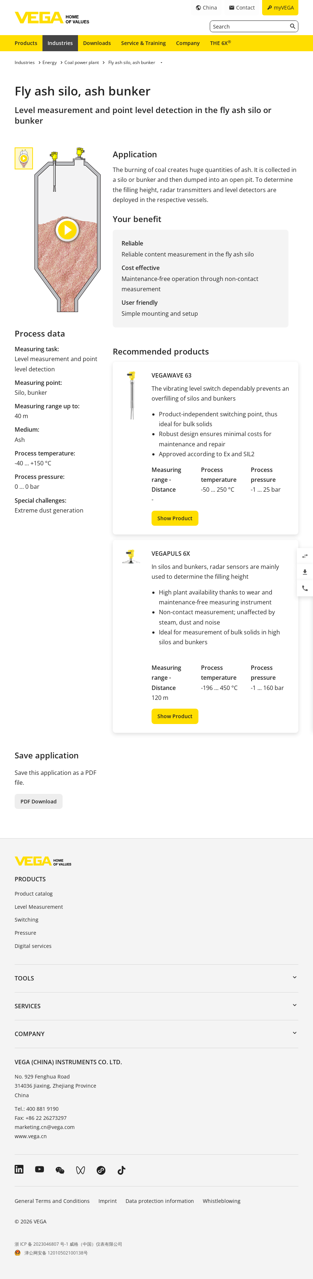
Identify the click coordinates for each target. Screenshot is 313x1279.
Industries (60, 43)
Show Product (175, 518)
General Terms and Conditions (52, 1200)
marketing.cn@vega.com (45, 1127)
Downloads (97, 43)
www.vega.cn (31, 1136)
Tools (24, 978)
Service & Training (143, 43)
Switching (26, 919)
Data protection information (160, 1200)
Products (26, 43)
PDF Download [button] (39, 801)
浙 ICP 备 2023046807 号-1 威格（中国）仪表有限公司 (68, 1244)
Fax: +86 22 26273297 (41, 1117)
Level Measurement (39, 906)
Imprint (107, 1200)
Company (188, 43)
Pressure (25, 932)
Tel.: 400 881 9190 (37, 1108)
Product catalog (34, 893)
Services (28, 1006)
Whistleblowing (222, 1200)
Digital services (33, 945)
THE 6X (220, 42)
